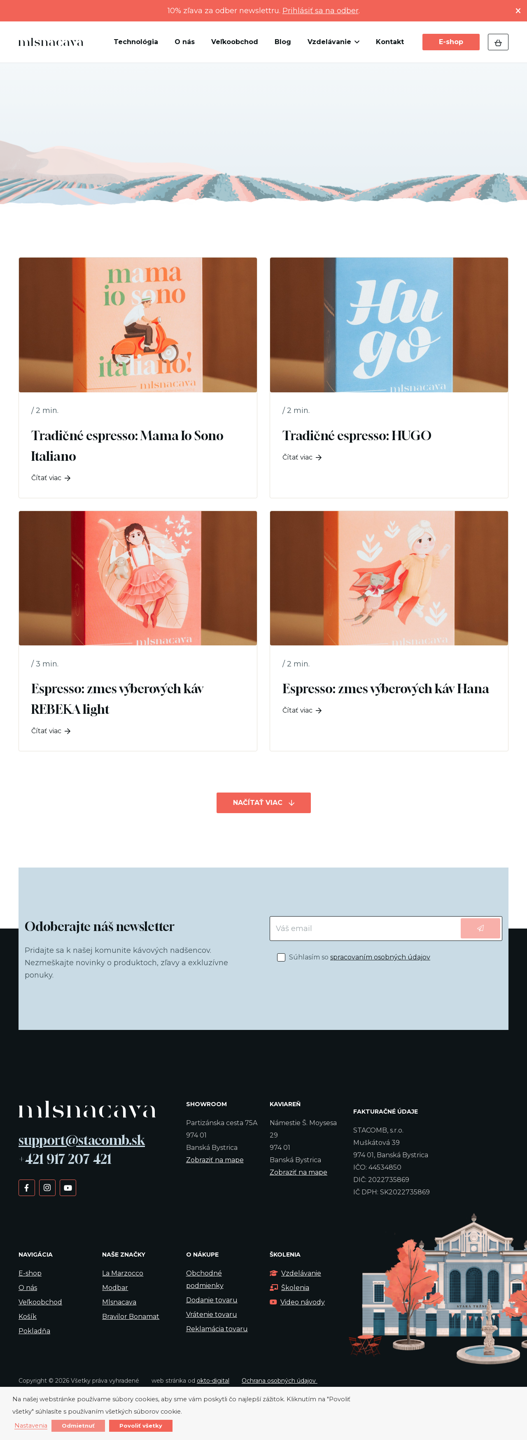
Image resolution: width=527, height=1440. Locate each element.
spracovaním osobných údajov (380, 957)
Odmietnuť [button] (78, 1425)
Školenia (289, 1288)
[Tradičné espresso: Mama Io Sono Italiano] (138, 378)
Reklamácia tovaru (217, 1329)
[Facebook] (27, 1187)
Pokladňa (34, 1331)
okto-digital (213, 1380)
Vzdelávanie (295, 1273)
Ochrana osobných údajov (279, 1380)
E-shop (30, 1273)
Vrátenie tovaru (211, 1314)
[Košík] (498, 42)
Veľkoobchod (40, 1302)
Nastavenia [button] (30, 1426)
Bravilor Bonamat (130, 1316)
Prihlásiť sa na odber (320, 10)
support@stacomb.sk (82, 1140)
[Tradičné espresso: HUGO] (389, 378)
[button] (355, 42)
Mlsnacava (119, 1302)
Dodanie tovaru (212, 1300)
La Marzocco (122, 1273)
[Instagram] (47, 1187)
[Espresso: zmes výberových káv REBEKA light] (138, 631)
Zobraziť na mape (215, 1160)
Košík (28, 1316)
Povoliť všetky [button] (140, 1425)
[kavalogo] (51, 42)
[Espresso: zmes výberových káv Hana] (389, 631)
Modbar (115, 1288)
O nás (28, 1288)
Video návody (297, 1302)
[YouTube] (68, 1187)
